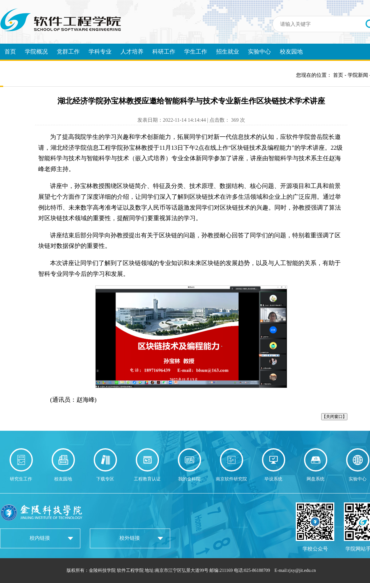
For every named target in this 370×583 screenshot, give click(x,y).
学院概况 (36, 51)
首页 (10, 51)
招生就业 (227, 51)
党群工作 (68, 51)
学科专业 (100, 51)
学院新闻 (358, 75)
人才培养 (131, 51)
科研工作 (163, 51)
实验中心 (259, 51)
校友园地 (291, 51)
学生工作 (195, 51)
